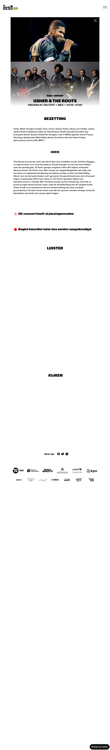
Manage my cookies (100, 747)
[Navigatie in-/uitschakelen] (105, 7)
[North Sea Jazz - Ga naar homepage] (10, 7)
